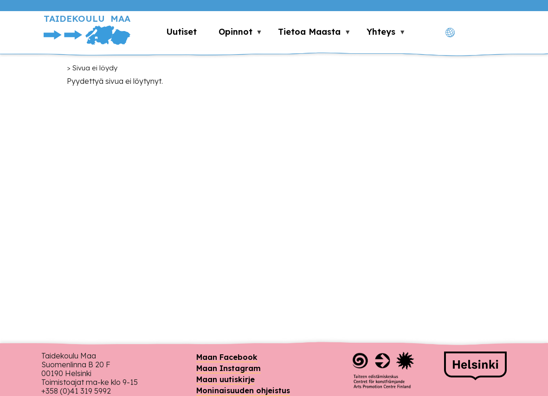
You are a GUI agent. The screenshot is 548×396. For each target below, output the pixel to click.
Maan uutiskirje (225, 379)
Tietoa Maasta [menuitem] (309, 34)
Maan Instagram (228, 368)
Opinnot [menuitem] (234, 34)
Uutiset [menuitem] (181, 31)
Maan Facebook (227, 357)
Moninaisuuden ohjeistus (243, 390)
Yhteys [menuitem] (381, 34)
